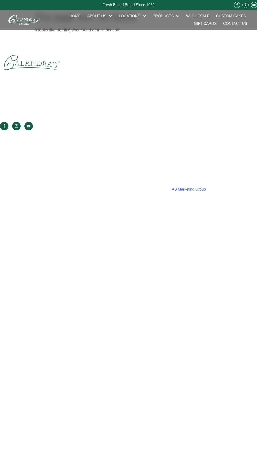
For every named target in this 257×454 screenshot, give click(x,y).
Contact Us (235, 24)
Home (75, 16)
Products (166, 16)
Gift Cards (205, 24)
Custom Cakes (231, 16)
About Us (99, 16)
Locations (132, 16)
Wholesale (198, 16)
